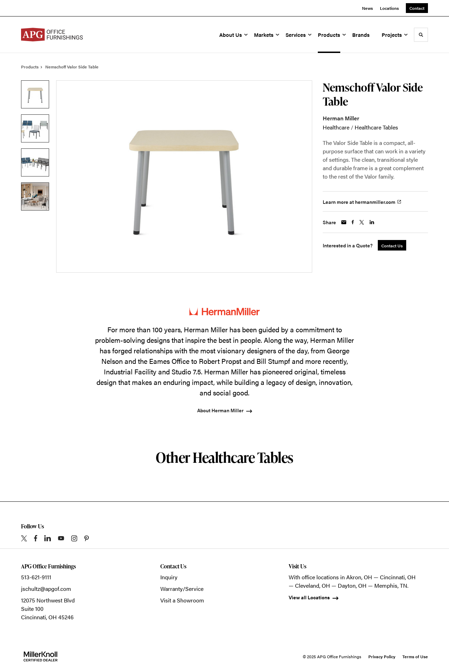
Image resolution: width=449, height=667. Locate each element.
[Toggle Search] (421, 35)
